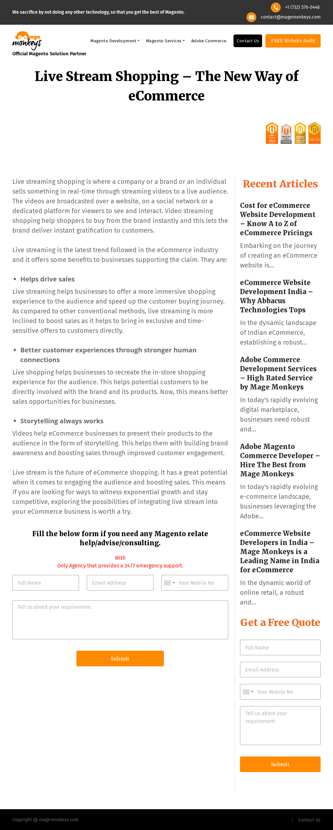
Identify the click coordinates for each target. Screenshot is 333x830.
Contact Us (248, 40)
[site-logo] (27, 40)
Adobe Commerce (209, 40)
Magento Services (163, 40)
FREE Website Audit (293, 41)
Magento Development (113, 40)
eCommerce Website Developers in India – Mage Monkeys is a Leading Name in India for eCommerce (279, 551)
